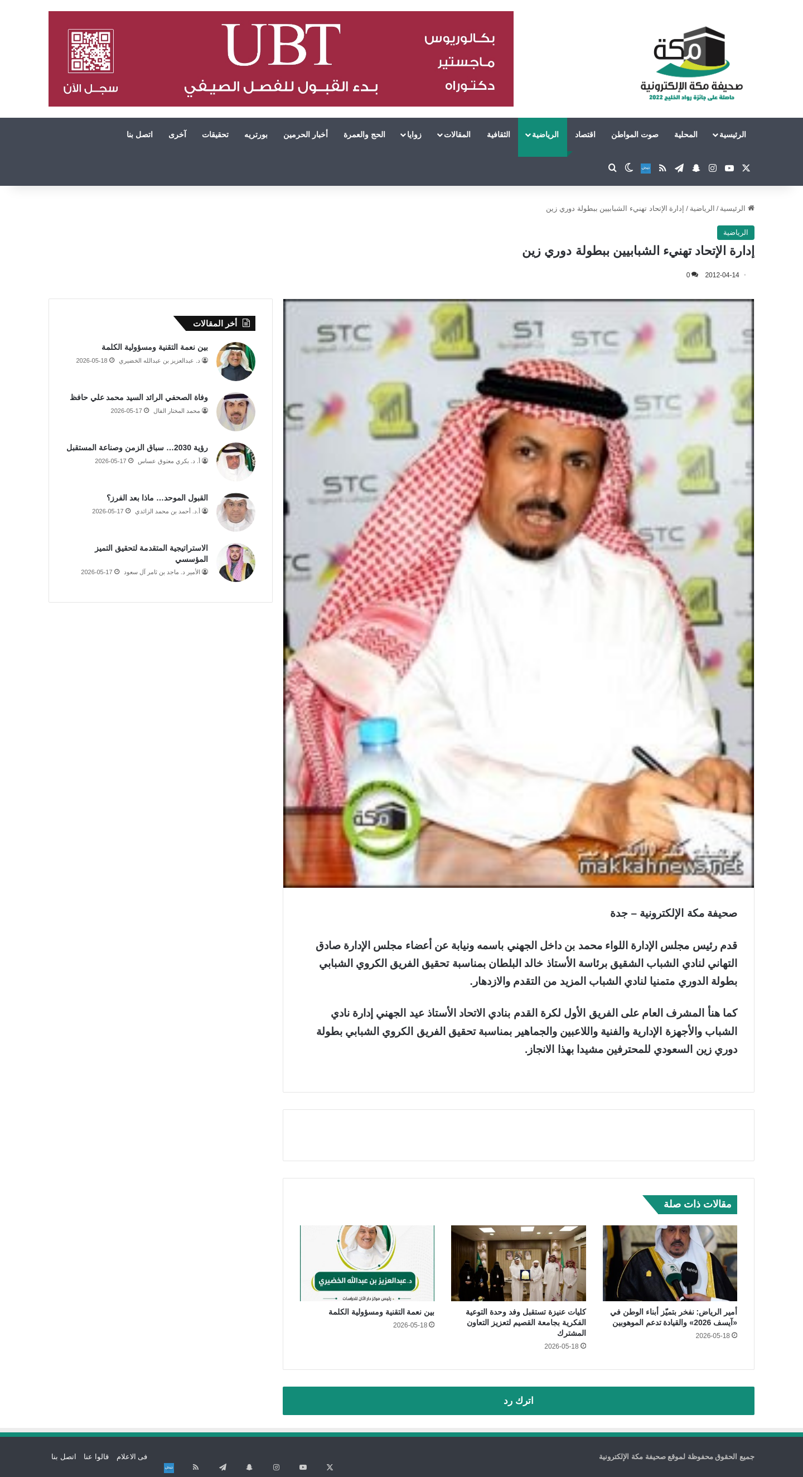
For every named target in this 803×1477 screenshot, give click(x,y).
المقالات (457, 134)
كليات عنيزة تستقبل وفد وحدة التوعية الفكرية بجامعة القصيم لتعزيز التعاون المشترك (526, 1322)
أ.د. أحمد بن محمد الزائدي (167, 511)
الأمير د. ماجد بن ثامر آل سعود (162, 572)
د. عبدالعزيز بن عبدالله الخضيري (159, 360)
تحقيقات (215, 134)
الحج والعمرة (364, 134)
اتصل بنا (140, 134)
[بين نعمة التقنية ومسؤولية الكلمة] (367, 1263)
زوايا (414, 134)
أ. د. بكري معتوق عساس (169, 461)
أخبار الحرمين (305, 134)
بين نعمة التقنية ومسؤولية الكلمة (381, 1311)
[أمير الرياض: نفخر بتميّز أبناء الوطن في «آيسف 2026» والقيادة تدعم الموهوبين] (670, 1263)
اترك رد (519, 1401)
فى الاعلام (132, 1456)
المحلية (686, 134)
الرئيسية (732, 134)
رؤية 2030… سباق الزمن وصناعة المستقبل (137, 447)
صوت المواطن (635, 134)
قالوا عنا (96, 1456)
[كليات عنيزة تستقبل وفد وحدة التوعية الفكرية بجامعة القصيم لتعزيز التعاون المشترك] (518, 1263)
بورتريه (256, 134)
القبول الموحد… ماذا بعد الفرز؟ (157, 497)
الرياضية (545, 134)
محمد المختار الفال (176, 410)
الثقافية (498, 134)
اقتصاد (585, 134)
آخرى (177, 134)
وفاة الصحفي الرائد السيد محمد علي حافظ (139, 397)
